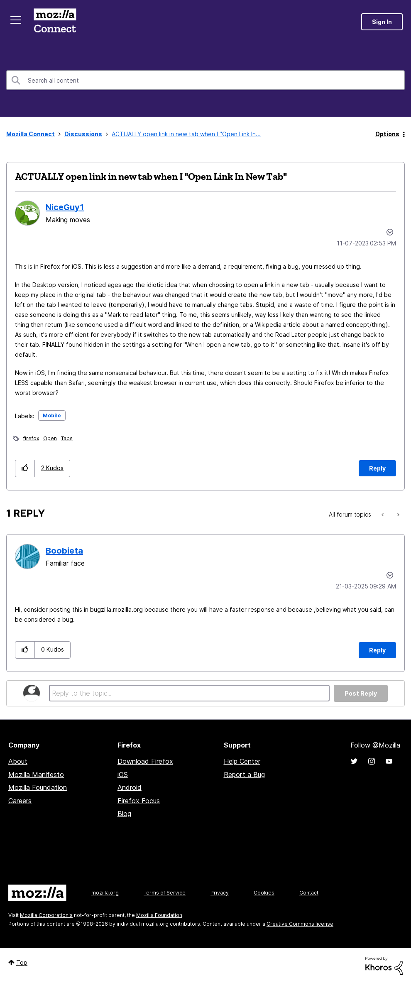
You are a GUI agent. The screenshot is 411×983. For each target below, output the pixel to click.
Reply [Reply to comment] (377, 650)
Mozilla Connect (55, 21)
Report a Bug (244, 774)
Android (129, 787)
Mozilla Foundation (37, 787)
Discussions (83, 133)
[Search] (205, 80)
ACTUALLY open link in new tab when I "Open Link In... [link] (186, 133)
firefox (31, 438)
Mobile (52, 415)
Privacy (219, 893)
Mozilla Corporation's (46, 915)
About (17, 761)
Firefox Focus (138, 801)
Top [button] (21, 962)
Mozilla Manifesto (36, 774)
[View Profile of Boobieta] (64, 551)
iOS (122, 774)
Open (50, 438)
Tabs (67, 438)
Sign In (382, 21)
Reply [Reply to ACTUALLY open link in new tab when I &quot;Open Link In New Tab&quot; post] (377, 468)
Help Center (242, 761)
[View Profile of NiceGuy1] (65, 207)
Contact (308, 893)
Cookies (264, 893)
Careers (20, 801)
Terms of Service (165, 893)
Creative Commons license (300, 924)
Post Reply (361, 693)
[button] (25, 468)
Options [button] (387, 133)
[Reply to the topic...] (189, 693)
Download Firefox (145, 761)
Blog (124, 813)
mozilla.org (105, 893)
